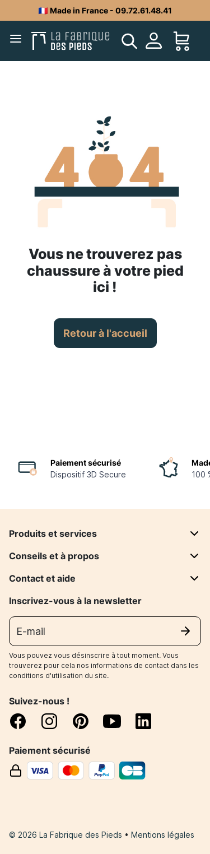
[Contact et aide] (194, 578)
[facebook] (24, 721)
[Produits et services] (194, 533)
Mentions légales (162, 834)
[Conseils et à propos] (194, 556)
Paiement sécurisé (85, 462)
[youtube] (118, 721)
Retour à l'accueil (105, 333)
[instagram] (56, 721)
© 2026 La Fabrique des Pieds (66, 834)
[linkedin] (143, 721)
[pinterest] (87, 721)
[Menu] (18, 41)
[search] (129, 41)
